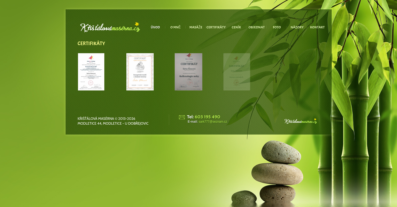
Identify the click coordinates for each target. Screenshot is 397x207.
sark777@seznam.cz (213, 121)
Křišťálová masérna (96, 118)
